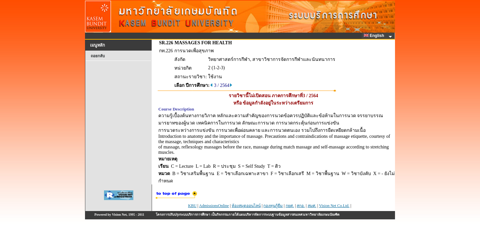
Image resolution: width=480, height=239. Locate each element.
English (375, 35)
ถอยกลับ (98, 56)
